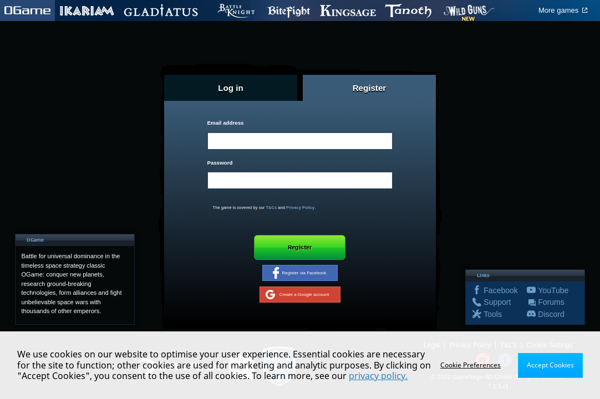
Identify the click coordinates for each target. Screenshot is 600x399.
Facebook (497, 291)
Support (497, 303)
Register (300, 247)
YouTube (551, 291)
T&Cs (271, 207)
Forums (551, 303)
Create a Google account (296, 296)
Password (220, 163)
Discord (551, 315)
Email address (225, 123)
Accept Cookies (550, 365)
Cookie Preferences (470, 365)
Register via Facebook (299, 274)
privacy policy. (378, 376)
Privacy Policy (300, 207)
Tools (484, 315)
